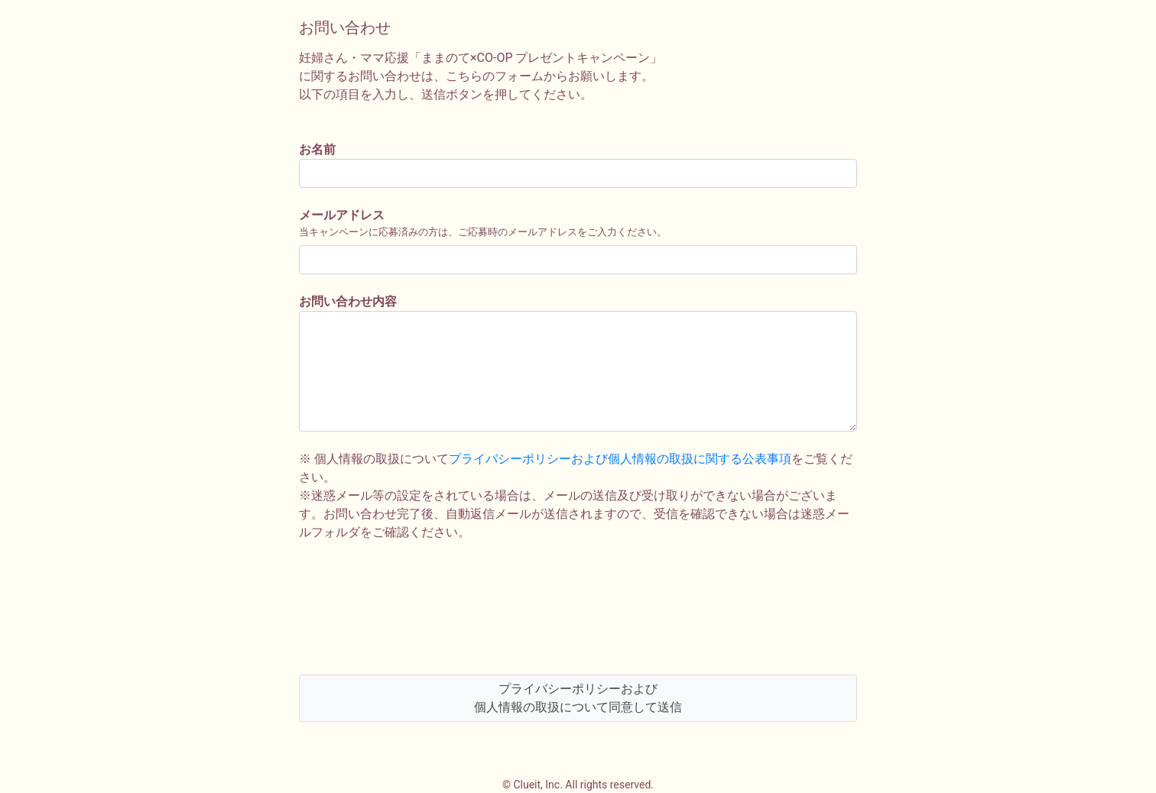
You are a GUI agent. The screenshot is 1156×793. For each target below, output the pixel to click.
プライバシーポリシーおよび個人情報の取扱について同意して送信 (578, 697)
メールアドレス (342, 215)
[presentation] (415, 608)
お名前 (317, 149)
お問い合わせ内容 (348, 301)
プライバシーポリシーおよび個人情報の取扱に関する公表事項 (620, 459)
